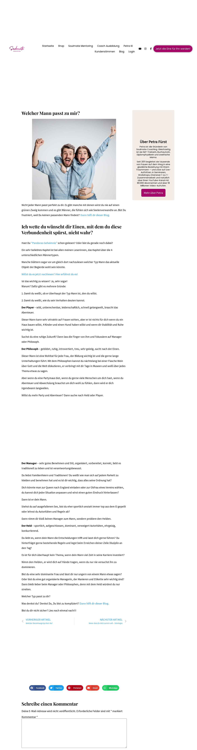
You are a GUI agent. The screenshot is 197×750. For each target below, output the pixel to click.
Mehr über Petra (153, 192)
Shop (61, 46)
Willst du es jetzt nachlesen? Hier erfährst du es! (50, 274)
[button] (37, 687)
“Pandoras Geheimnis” (44, 243)
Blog (121, 51)
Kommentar (30, 717)
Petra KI (128, 46)
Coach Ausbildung (108, 46)
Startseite (48, 46)
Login (132, 51)
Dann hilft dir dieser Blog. (95, 215)
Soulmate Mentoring (80, 46)
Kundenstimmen (105, 51)
